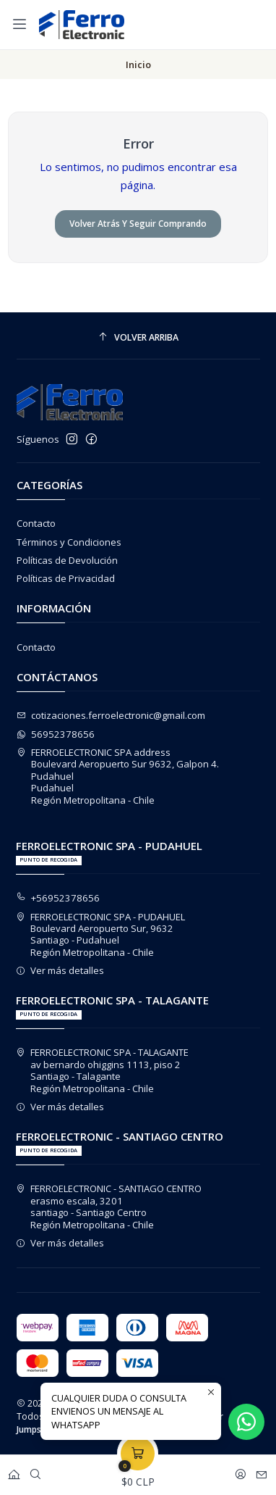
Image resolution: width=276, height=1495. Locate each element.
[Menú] (19, 24)
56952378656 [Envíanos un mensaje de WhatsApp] (56, 734)
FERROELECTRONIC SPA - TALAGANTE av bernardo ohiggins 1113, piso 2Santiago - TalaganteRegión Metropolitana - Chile (102, 1070)
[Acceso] (240, 1471)
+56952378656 (58, 897)
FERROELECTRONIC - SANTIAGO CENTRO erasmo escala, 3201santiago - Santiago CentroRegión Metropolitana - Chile (109, 1206)
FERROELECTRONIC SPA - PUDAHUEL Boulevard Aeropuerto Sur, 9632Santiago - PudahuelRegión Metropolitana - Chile (101, 934)
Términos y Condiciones (69, 542)
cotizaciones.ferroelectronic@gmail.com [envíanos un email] (111, 715)
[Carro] (137, 1471)
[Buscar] (35, 1471)
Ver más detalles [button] (60, 970)
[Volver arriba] (138, 337)
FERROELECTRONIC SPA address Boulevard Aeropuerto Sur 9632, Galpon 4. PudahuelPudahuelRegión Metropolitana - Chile (118, 776)
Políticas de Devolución (67, 560)
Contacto (36, 523)
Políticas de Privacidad (66, 578)
